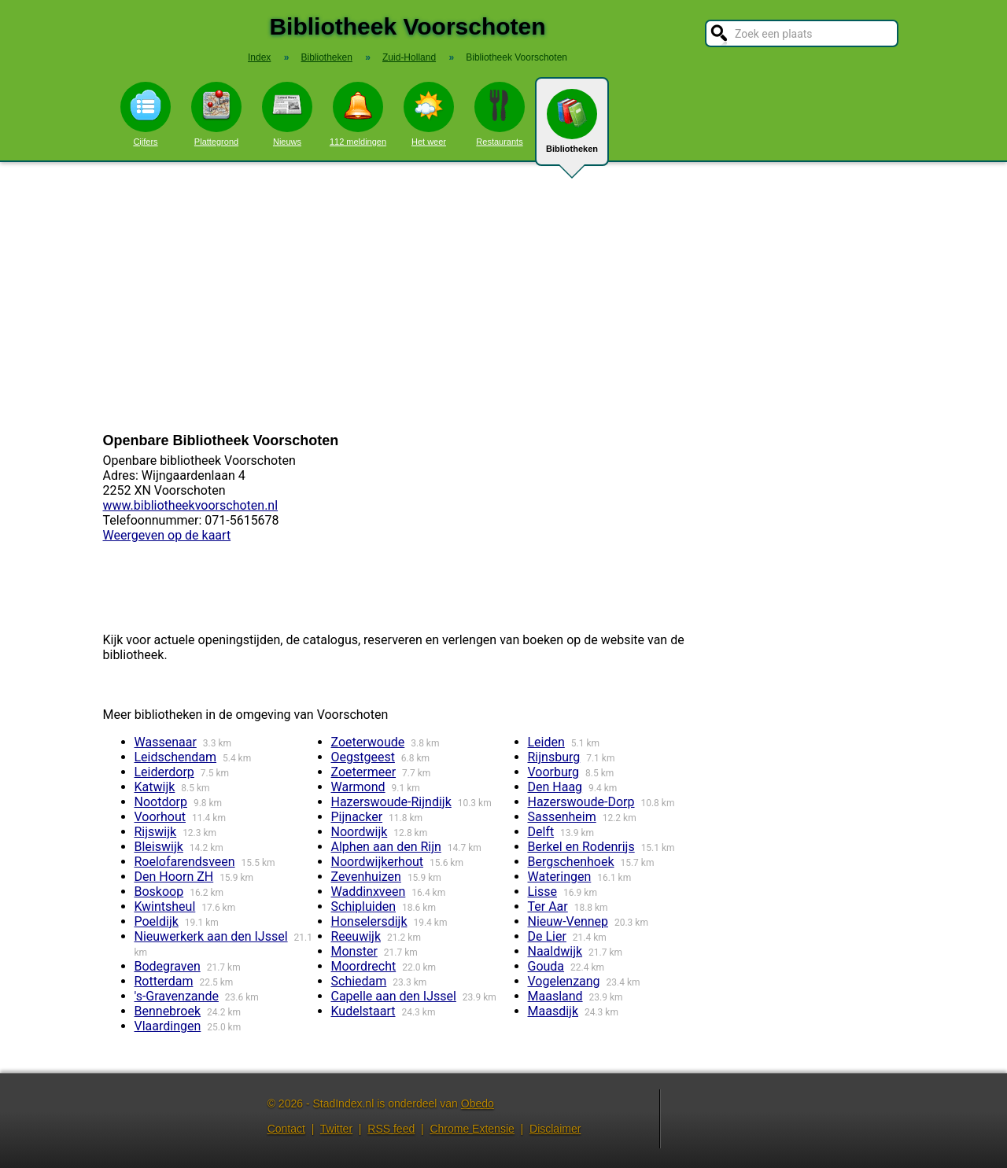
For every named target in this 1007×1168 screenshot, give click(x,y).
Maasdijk (553, 1011)
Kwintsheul (165, 906)
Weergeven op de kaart (167, 535)
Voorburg (554, 772)
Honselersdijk (369, 921)
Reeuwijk (356, 936)
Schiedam (359, 981)
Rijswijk (156, 831)
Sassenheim (562, 816)
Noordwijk (359, 831)
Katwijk (155, 786)
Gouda (546, 966)
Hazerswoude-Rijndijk (391, 801)
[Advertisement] (503, 297)
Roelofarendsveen (185, 861)
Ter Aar (548, 906)
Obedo (477, 1103)
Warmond (358, 786)
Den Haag (555, 786)
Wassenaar (166, 742)
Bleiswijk (159, 846)
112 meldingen (358, 114)
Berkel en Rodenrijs (581, 846)
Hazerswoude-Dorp (581, 801)
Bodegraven (168, 966)
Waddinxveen (368, 891)
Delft (541, 831)
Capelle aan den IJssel (393, 996)
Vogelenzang (564, 981)
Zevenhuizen (366, 876)
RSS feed (391, 1128)
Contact (286, 1128)
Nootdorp (161, 801)
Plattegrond (216, 114)
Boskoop (159, 891)
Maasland (555, 996)
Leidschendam (176, 757)
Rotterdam (164, 981)
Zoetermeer (364, 772)
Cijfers (145, 114)
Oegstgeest (363, 757)
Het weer (429, 114)
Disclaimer (555, 1128)
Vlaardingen (168, 1026)
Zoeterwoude (368, 742)
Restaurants (499, 114)
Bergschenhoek (571, 861)
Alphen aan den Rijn (386, 846)
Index (259, 57)
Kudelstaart (363, 1011)
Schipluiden (364, 906)
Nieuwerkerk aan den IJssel (211, 936)
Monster (354, 951)
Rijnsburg (554, 757)
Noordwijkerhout (377, 861)
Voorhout (160, 816)
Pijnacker (357, 816)
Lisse (543, 891)
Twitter (336, 1128)
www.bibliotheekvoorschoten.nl (190, 505)
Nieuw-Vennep (568, 921)
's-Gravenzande (177, 996)
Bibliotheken (572, 127)
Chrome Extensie (472, 1128)
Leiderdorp (164, 772)
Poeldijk (157, 921)
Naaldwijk (555, 951)
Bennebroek (168, 1011)
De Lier (547, 936)
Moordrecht (364, 966)
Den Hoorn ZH (174, 876)
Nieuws (287, 114)
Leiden (546, 742)
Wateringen (560, 876)
